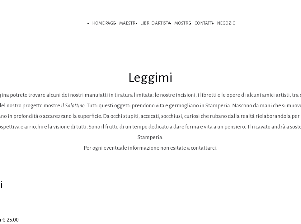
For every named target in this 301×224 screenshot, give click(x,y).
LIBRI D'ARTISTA (155, 23)
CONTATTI (204, 23)
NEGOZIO (226, 23)
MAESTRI (128, 23)
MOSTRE (182, 23)
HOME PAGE (103, 23)
